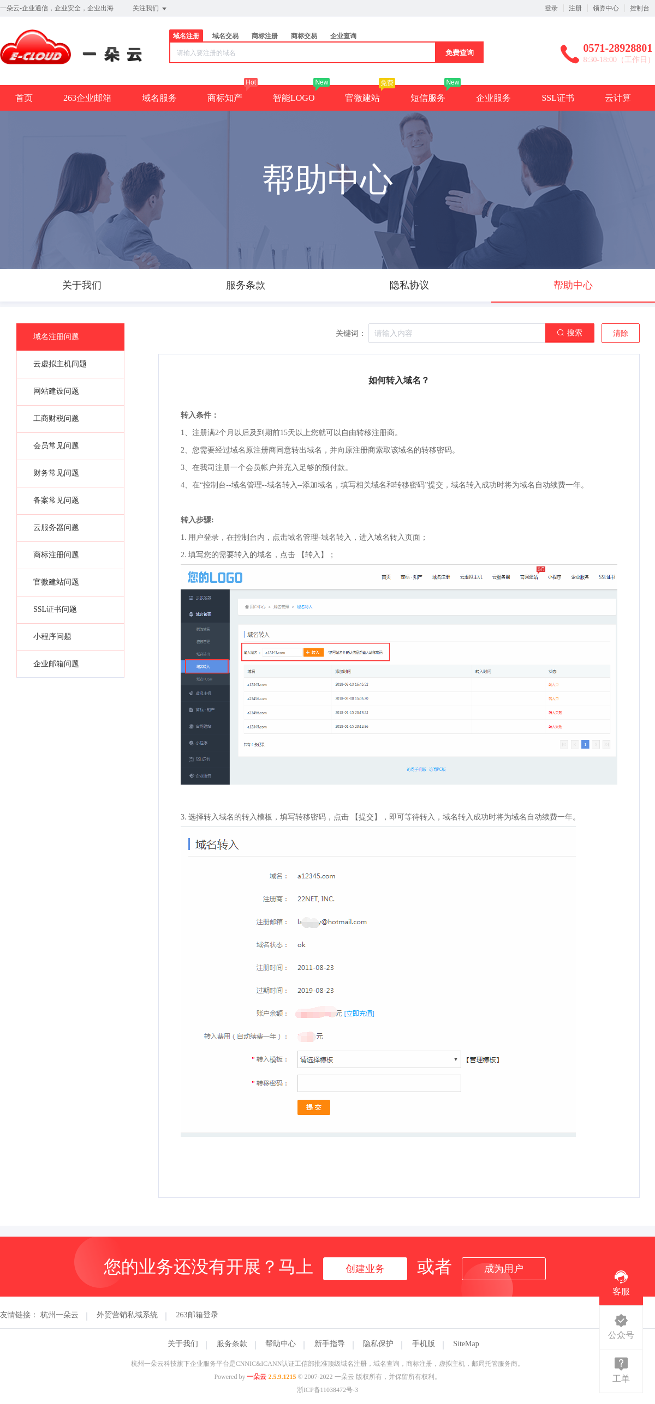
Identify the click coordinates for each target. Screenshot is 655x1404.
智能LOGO (293, 98)
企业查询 (343, 36)
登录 (551, 8)
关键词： (351, 333)
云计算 (618, 98)
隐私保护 (378, 1344)
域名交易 (225, 36)
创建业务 (365, 1268)
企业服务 (493, 98)
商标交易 (304, 36)
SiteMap (466, 1344)
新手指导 (329, 1344)
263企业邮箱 (87, 98)
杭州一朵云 (59, 1315)
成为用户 (503, 1268)
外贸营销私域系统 (127, 1315)
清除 (620, 333)
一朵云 (256, 1377)
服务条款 (232, 1344)
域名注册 (186, 36)
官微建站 (362, 98)
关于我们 (183, 1344)
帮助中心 (280, 1344)
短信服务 (427, 98)
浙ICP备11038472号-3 (327, 1390)
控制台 (640, 8)
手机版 (423, 1344)
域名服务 (159, 98)
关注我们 (150, 9)
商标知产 (224, 98)
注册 (575, 8)
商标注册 (265, 36)
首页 (24, 98)
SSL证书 (557, 98)
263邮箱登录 (197, 1315)
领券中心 (606, 8)
